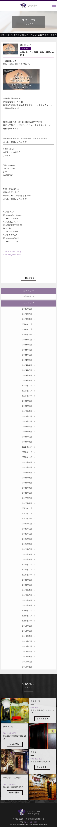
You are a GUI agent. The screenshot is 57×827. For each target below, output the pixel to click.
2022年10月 (28, 464)
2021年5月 (28, 546)
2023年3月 (28, 438)
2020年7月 (28, 597)
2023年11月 (28, 397)
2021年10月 (28, 525)
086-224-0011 (37, 714)
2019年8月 (28, 638)
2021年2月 (28, 561)
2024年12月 (28, 331)
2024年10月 (28, 341)
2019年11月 (28, 622)
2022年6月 (28, 484)
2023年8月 (28, 413)
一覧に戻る (28, 278)
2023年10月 (28, 402)
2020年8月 (28, 592)
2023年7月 (28, 418)
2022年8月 (28, 474)
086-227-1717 (37, 765)
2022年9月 (28, 469)
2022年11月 (28, 459)
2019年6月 (28, 648)
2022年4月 (28, 495)
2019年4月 (28, 658)
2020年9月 (28, 587)
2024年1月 (28, 387)
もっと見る (42, 725)
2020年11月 (28, 576)
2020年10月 (28, 581)
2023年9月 (28, 408)
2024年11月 (28, 336)
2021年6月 (28, 541)
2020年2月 (28, 607)
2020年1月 (28, 612)
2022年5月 (28, 490)
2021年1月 (28, 566)
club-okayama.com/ (12, 255)
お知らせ (28, 303)
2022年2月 (28, 505)
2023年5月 (28, 428)
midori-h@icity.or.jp (12, 252)
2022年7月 (28, 479)
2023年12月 (28, 392)
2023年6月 (28, 423)
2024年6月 (28, 362)
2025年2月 (28, 321)
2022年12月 (28, 454)
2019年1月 (28, 674)
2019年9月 (28, 633)
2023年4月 (28, 433)
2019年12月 (28, 617)
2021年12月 (28, 515)
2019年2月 (28, 668)
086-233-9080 (9, 791)
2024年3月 (28, 377)
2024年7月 (28, 357)
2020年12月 (28, 571)
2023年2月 (28, 443)
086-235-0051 (9, 740)
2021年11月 (28, 520)
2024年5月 (28, 367)
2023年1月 (28, 449)
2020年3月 (28, 602)
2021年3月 (28, 556)
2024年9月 (28, 346)
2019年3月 (28, 663)
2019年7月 (28, 643)
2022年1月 (28, 510)
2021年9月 (28, 530)
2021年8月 (28, 535)
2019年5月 (28, 653)
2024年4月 (28, 372)
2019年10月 (28, 628)
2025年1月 (28, 326)
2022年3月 (28, 500)
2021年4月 (28, 551)
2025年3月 (28, 316)
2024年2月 (28, 382)
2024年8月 (28, 351)
